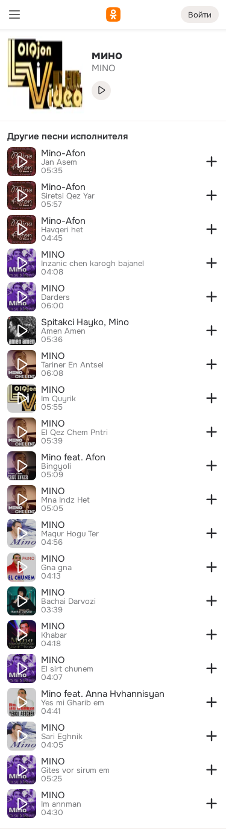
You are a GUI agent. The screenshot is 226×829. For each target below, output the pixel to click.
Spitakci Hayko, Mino (85, 322)
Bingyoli (56, 466)
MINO (52, 254)
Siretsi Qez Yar (68, 196)
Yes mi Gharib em (72, 703)
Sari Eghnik (62, 736)
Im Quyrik (58, 399)
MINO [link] (103, 68)
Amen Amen (63, 331)
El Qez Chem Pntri (74, 432)
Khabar (54, 635)
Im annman (61, 804)
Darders (55, 297)
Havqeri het (62, 230)
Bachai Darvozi (68, 601)
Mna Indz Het (65, 500)
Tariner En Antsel (72, 365)
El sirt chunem (67, 669)
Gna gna (56, 568)
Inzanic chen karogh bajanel (92, 263)
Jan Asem (59, 162)
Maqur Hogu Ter (70, 534)
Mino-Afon (63, 153)
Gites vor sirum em (75, 770)
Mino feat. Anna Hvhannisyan (103, 694)
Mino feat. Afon (73, 457)
